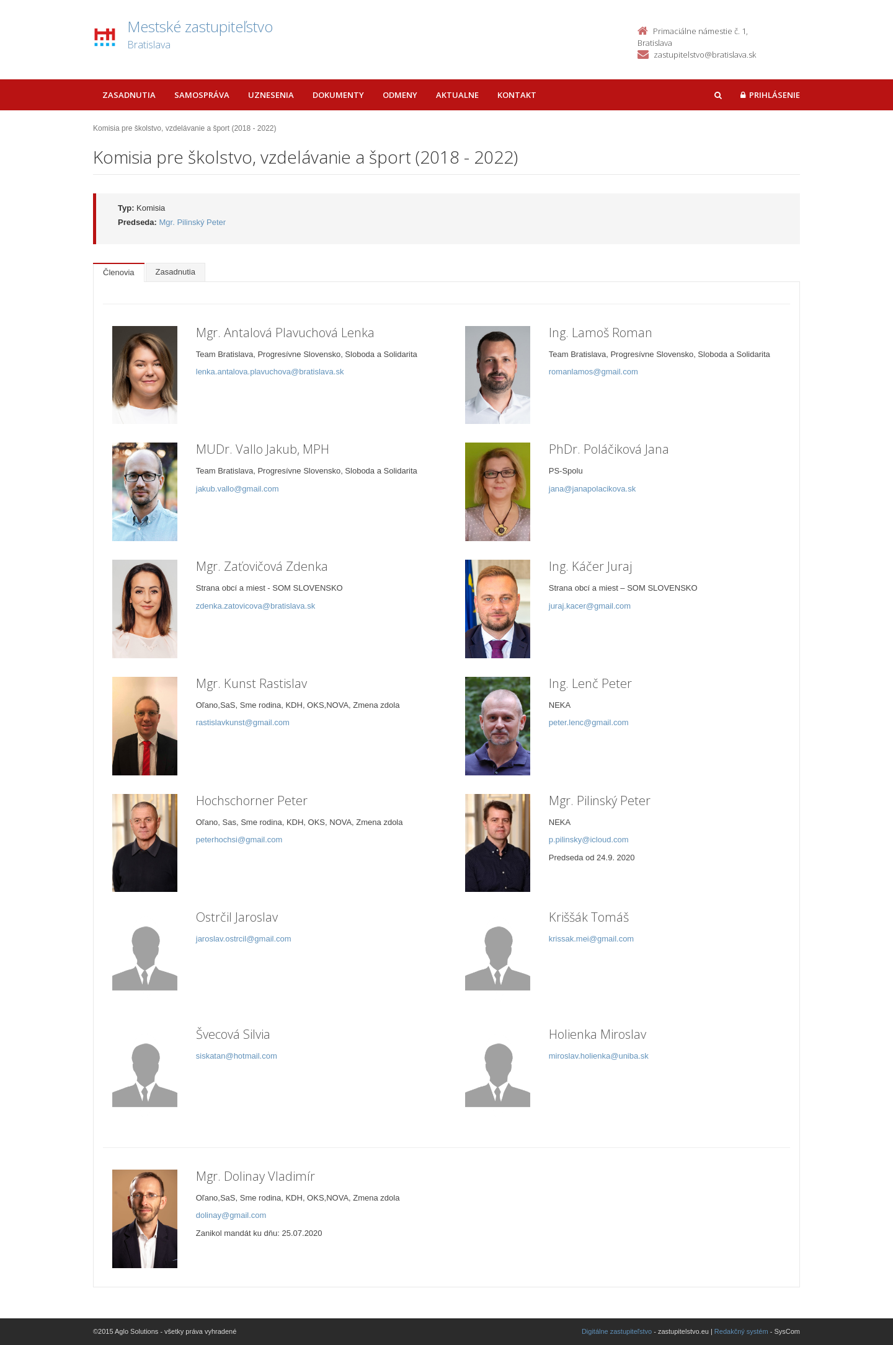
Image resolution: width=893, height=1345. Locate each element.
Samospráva (201, 94)
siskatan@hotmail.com (236, 1056)
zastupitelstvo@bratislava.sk (705, 54)
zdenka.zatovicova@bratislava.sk (255, 606)
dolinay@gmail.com (231, 1215)
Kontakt (516, 94)
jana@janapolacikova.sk (592, 488)
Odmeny (400, 94)
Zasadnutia (129, 94)
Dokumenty (338, 94)
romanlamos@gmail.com (593, 371)
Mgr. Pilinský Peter (192, 222)
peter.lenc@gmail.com (589, 722)
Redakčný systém (741, 1331)
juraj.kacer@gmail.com (590, 606)
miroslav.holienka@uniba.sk (599, 1056)
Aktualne (457, 94)
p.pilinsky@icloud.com (589, 839)
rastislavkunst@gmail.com (243, 722)
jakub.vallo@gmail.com (237, 488)
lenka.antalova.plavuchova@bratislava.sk (270, 371)
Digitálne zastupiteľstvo (617, 1331)
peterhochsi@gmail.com (239, 839)
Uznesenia (271, 94)
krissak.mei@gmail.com (591, 938)
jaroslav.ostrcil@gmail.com (243, 938)
